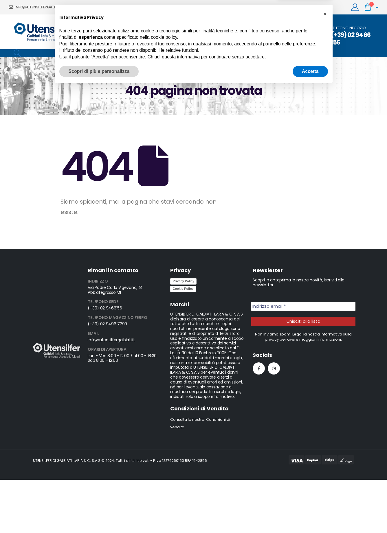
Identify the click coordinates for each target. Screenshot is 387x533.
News (216, 32)
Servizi (171, 32)
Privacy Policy (183, 281)
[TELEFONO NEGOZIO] (348, 35)
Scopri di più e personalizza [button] (99, 516)
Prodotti (194, 32)
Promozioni (145, 32)
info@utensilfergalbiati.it (38, 7)
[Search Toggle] (17, 53)
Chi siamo (114, 32)
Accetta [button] (310, 516)
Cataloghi (272, 32)
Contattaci (242, 32)
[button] (325, 459)
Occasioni (302, 32)
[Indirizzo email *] (303, 306)
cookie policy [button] (164, 482)
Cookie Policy (183, 288)
